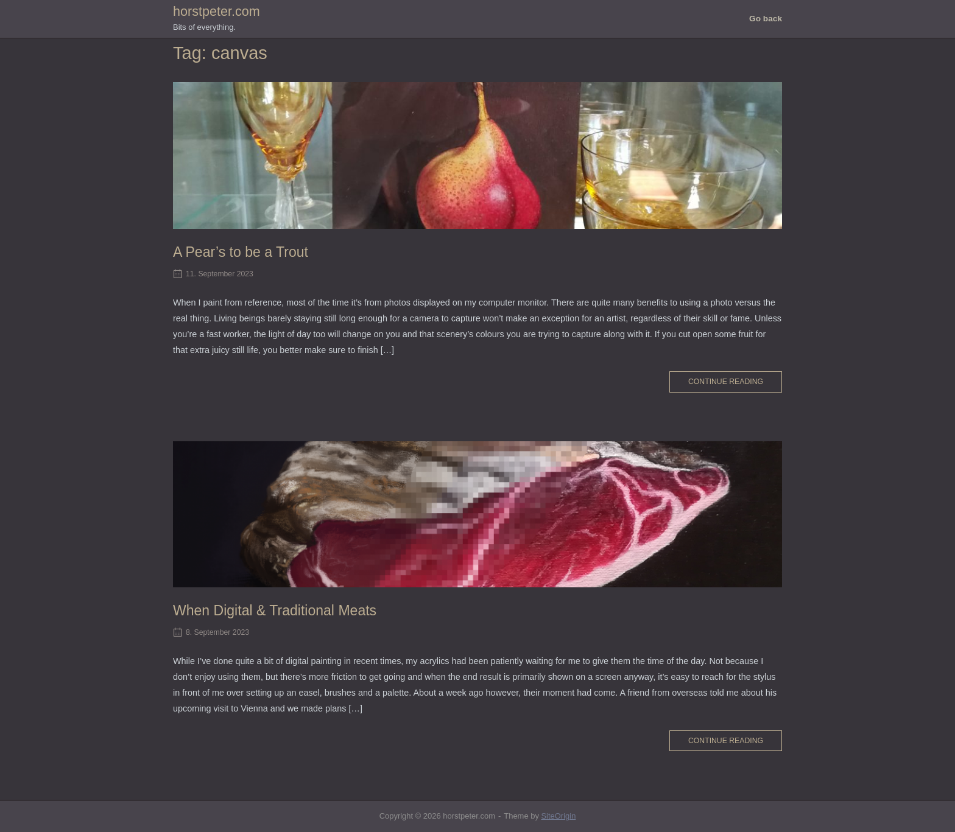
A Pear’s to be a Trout (240, 252)
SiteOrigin (558, 815)
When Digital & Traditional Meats (274, 610)
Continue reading (725, 381)
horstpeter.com (216, 11)
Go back (765, 18)
